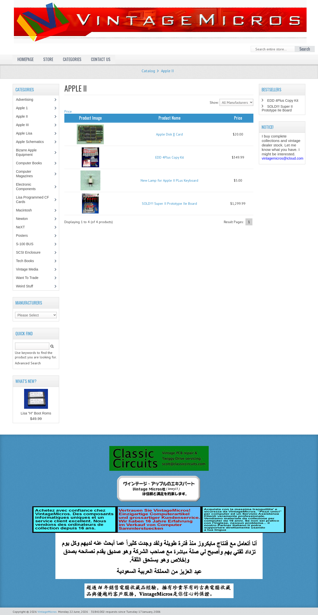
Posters (24, 236)
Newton (22, 219)
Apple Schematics (32, 142)
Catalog (148, 70)
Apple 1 (24, 108)
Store (48, 59)
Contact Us (100, 59)
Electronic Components (28, 186)
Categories (72, 59)
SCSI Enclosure (31, 252)
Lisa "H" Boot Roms (36, 413)
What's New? (26, 381)
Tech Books (28, 261)
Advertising (27, 100)
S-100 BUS (27, 244)
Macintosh (26, 210)
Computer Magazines (28, 174)
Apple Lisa (27, 133)
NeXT (20, 227)
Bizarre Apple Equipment (27, 152)
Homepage (25, 59)
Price (68, 111)
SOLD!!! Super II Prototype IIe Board (169, 203)
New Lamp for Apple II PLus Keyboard (169, 180)
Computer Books (32, 163)
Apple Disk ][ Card (169, 134)
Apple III (25, 125)
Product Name (169, 118)
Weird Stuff (27, 286)
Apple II (167, 70)
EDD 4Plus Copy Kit (169, 157)
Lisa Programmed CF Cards (32, 199)
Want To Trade (27, 278)
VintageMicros (47, 612)
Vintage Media (29, 269)
